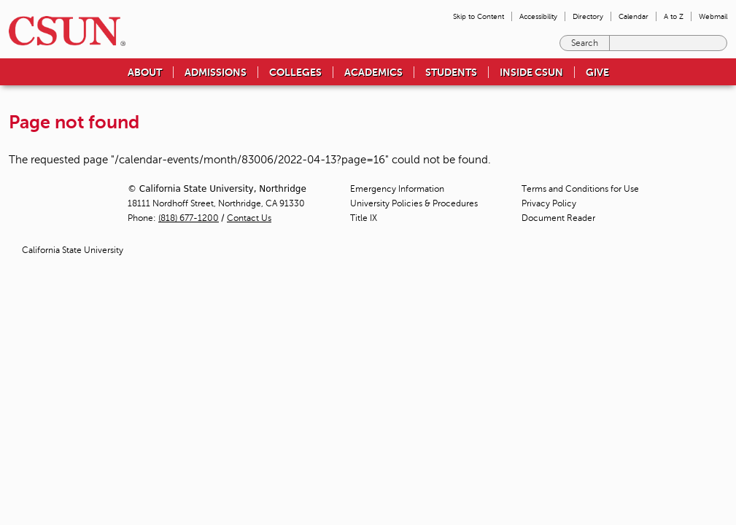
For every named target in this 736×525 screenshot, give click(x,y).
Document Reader (558, 218)
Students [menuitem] (451, 72)
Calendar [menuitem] (633, 16)
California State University (72, 250)
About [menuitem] (145, 72)
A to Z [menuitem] (673, 16)
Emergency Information (397, 189)
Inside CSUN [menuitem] (531, 72)
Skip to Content (478, 16)
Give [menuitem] (597, 72)
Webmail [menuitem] (713, 16)
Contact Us (249, 218)
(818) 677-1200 (188, 218)
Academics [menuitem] (373, 72)
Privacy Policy (549, 203)
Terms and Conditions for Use (580, 189)
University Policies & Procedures (414, 203)
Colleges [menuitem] (295, 72)
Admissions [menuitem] (216, 72)
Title (363, 218)
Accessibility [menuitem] (538, 16)
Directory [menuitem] (588, 16)
